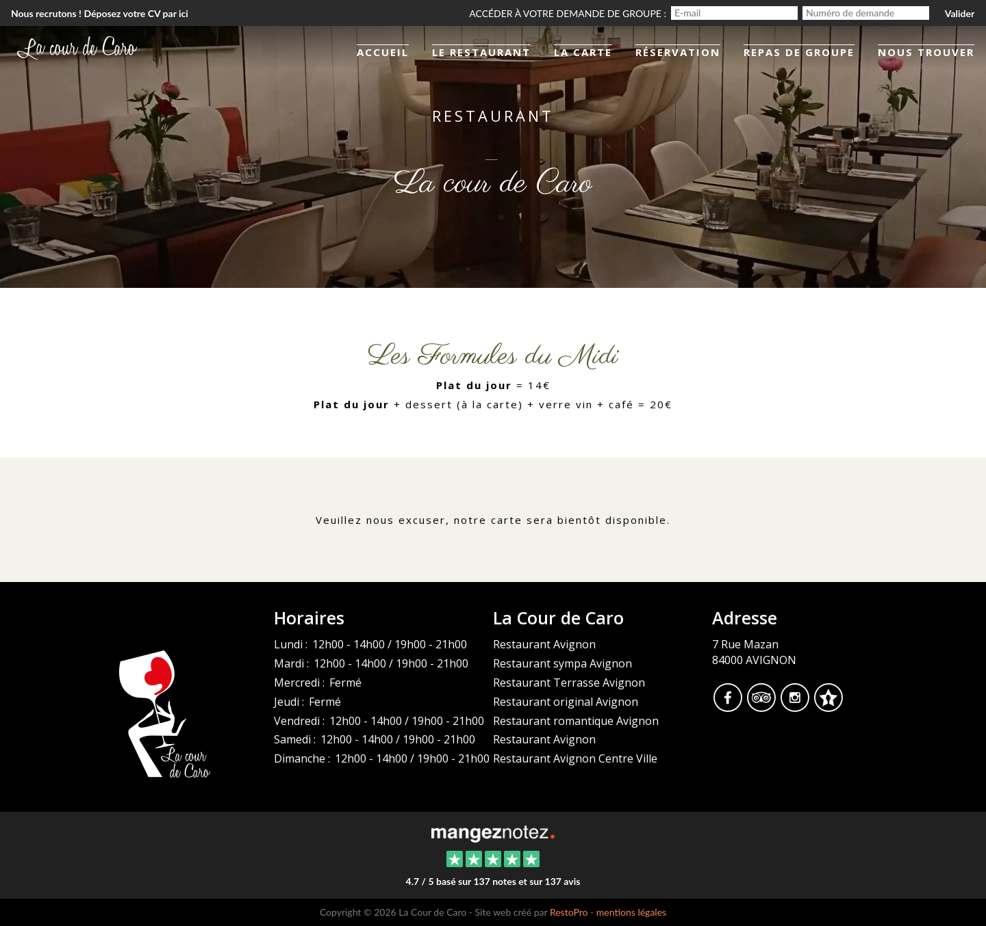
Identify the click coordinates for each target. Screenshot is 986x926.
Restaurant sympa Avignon (562, 663)
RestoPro (569, 912)
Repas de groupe (799, 52)
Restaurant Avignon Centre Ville (575, 758)
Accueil (383, 52)
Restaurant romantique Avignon (576, 720)
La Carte (583, 52)
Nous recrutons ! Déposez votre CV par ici (99, 13)
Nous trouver (926, 52)
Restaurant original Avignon (565, 701)
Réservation (677, 52)
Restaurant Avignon (544, 644)
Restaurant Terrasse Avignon (569, 682)
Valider (959, 13)
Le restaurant (481, 52)
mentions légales (631, 912)
